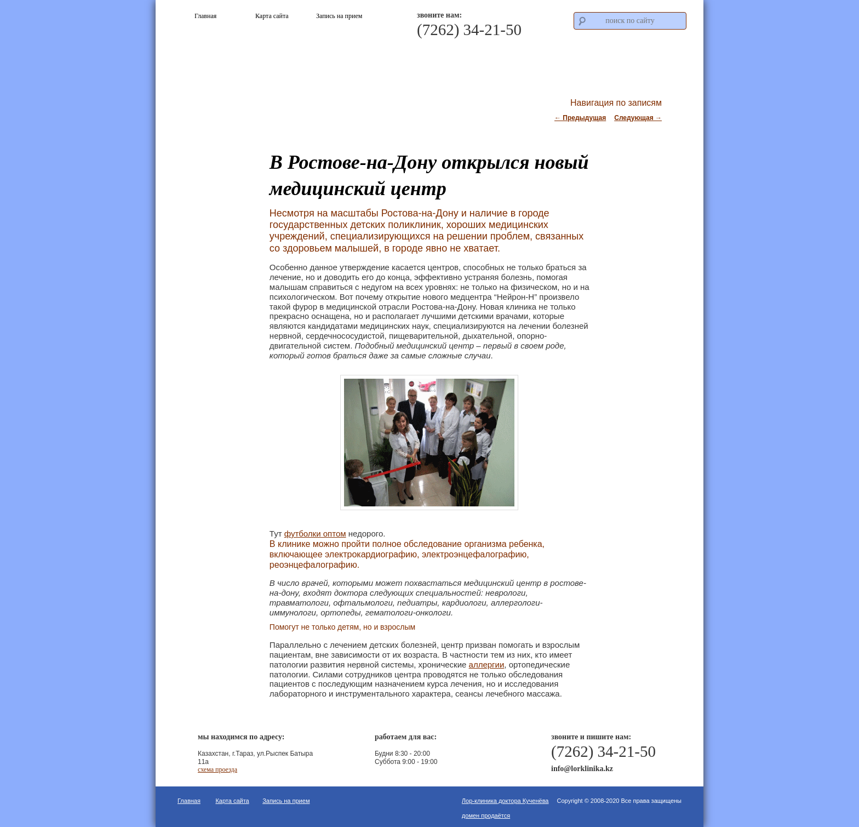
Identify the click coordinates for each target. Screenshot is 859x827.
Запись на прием (286, 800)
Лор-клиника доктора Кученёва (505, 800)
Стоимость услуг (573, 59)
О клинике (419, 59)
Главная (189, 800)
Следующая (638, 118)
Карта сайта (232, 800)
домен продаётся (486, 815)
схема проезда (217, 769)
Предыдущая (580, 118)
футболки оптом (315, 533)
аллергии (487, 664)
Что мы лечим (496, 59)
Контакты (650, 59)
